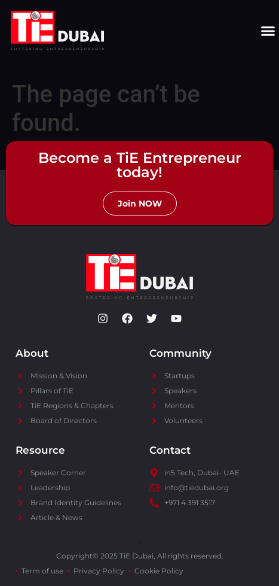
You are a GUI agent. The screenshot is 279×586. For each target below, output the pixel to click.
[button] (268, 30)
